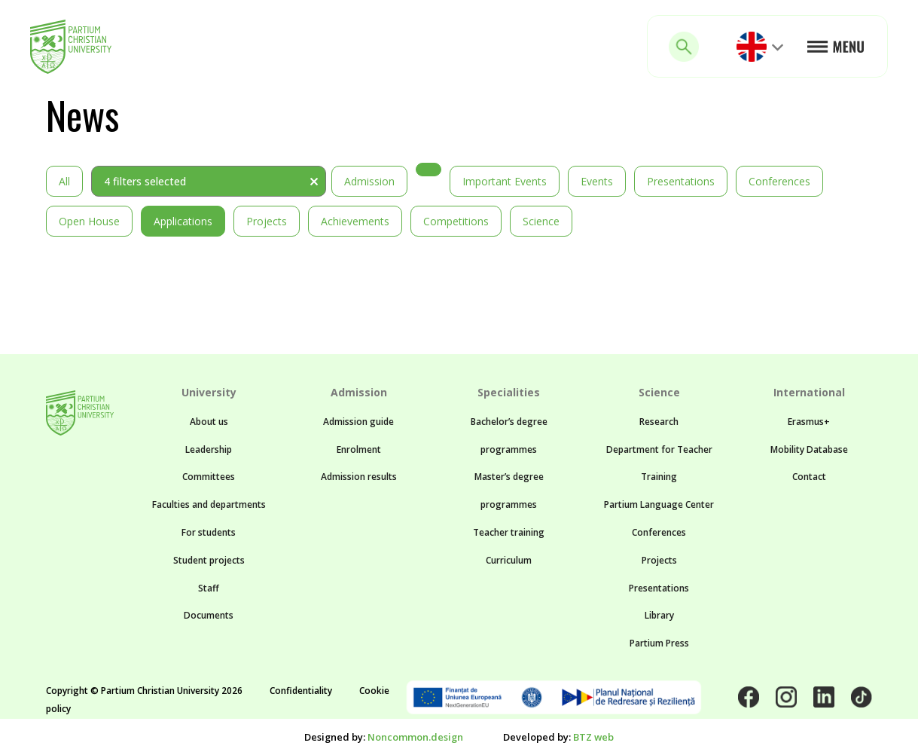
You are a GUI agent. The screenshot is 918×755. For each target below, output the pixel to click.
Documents (208, 615)
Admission (369, 181)
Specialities (508, 392)
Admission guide (358, 421)
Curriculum (509, 560)
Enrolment (359, 449)
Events (597, 181)
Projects (266, 221)
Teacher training (508, 532)
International (809, 392)
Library (659, 615)
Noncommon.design (415, 737)
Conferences (779, 181)
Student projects (209, 560)
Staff (208, 588)
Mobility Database (809, 449)
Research (659, 421)
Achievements (355, 221)
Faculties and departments (209, 504)
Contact (809, 476)
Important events (504, 181)
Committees (208, 476)
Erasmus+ (809, 421)
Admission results (359, 476)
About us (209, 421)
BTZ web (593, 737)
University (208, 392)
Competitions (456, 221)
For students (208, 532)
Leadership (208, 449)
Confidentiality (301, 690)
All (64, 181)
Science (541, 221)
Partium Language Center (659, 504)
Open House (89, 221)
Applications (183, 221)
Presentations (681, 181)
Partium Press (659, 643)
